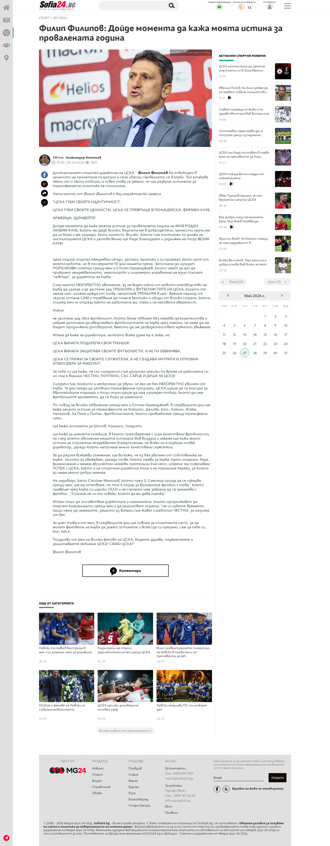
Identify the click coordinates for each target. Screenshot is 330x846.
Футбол (60, 18)
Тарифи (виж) (175, 791)
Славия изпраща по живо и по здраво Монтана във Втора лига (244, 111)
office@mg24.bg (177, 801)
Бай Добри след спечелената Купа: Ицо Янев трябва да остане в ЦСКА (241, 219)
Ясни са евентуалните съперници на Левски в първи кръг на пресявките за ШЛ (183, 652)
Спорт (97, 775)
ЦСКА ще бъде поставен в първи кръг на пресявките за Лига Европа (244, 155)
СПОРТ (44, 18)
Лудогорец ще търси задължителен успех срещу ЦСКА (124, 650)
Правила (171, 813)
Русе (132, 793)
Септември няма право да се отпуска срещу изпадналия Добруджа (241, 133)
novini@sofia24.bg (179, 778)
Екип (168, 806)
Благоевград (138, 799)
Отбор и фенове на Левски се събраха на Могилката (62, 707)
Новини (98, 768)
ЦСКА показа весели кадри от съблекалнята (241, 176)
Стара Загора (139, 805)
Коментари (125, 570)
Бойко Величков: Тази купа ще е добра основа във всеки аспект (243, 262)
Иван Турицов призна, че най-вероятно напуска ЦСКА (241, 197)
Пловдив (135, 768)
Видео (97, 781)
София (133, 775)
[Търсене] (130, 5)
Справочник (101, 787)
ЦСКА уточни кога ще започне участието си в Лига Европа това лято (242, 68)
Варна (133, 781)
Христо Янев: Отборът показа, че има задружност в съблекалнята (243, 241)
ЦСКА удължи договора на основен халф (118, 707)
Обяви (97, 793)
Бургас (134, 787)
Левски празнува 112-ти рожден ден (182, 707)
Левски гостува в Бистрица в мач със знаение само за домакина (65, 650)
